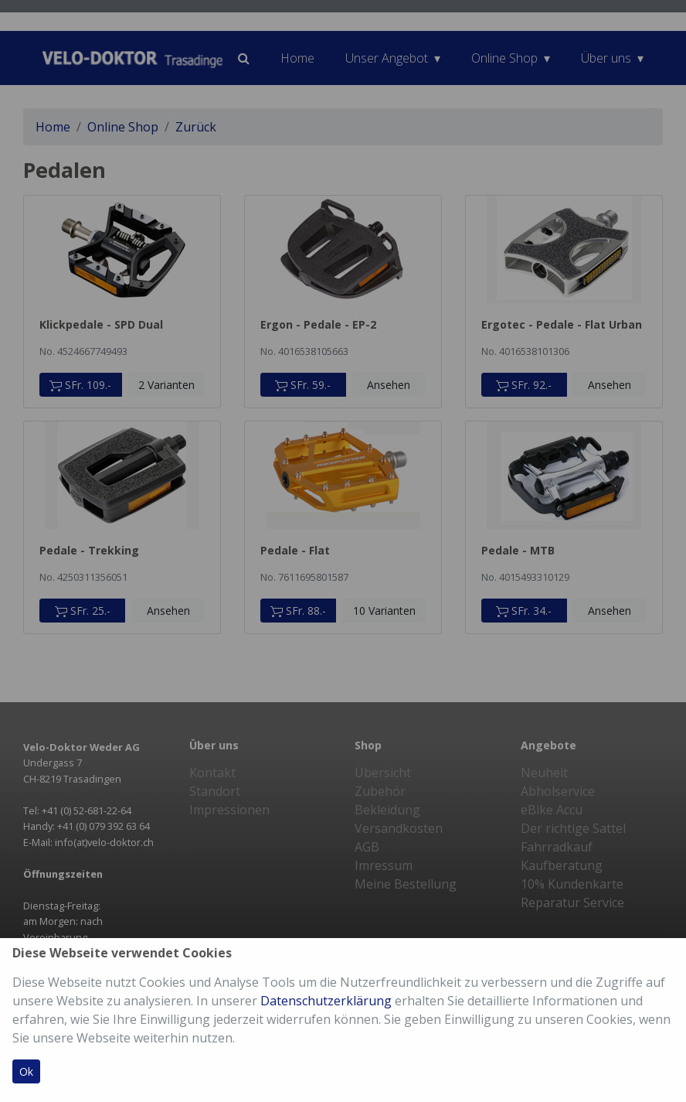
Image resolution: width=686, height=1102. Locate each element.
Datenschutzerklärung (326, 1000)
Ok (26, 1071)
